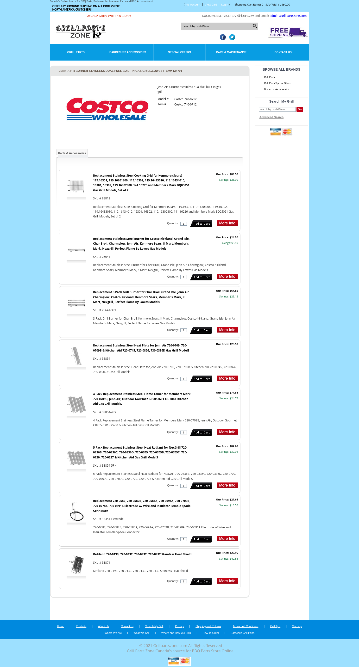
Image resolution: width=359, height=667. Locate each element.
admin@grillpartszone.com (288, 16)
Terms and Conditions (245, 626)
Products (81, 626)
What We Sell (141, 632)
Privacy (179, 626)
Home (60, 626)
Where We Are (113, 632)
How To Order (211, 632)
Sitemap (297, 626)
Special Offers (179, 52)
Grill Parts (76, 52)
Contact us (127, 626)
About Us (103, 626)
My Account (193, 4)
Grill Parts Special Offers (277, 83)
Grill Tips (275, 626)
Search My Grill (154, 626)
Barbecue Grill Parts (242, 632)
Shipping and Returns (208, 626)
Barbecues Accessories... (277, 89)
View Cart (211, 4)
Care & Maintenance (231, 52)
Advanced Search (271, 117)
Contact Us (283, 52)
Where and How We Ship (176, 632)
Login (224, 4)
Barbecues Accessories (127, 52)
